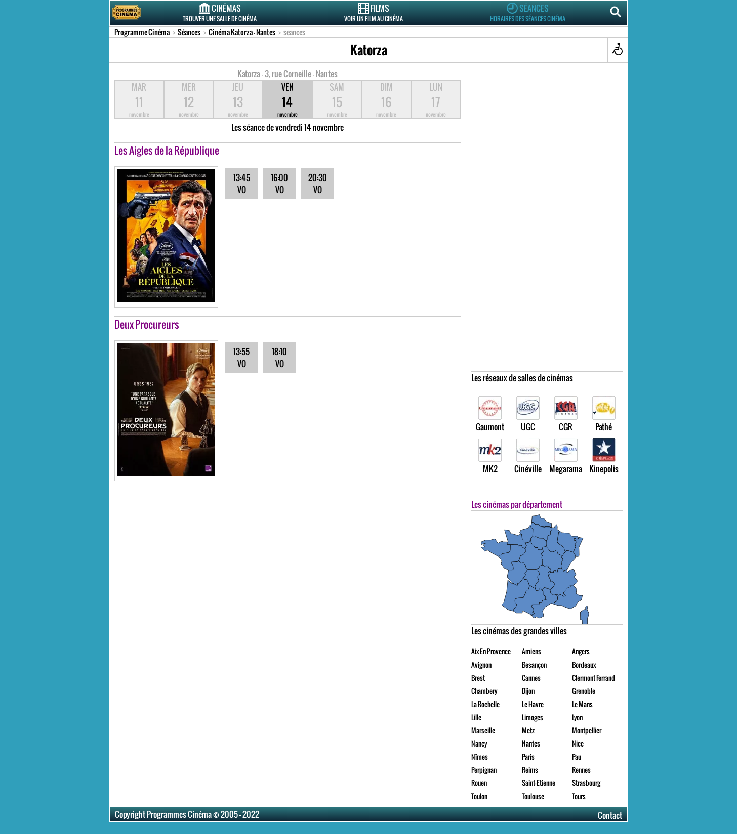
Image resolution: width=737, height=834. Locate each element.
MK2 (490, 456)
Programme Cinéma (142, 32)
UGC (528, 414)
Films (374, 12)
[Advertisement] (547, 219)
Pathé (604, 414)
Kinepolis (604, 456)
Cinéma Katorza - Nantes (242, 32)
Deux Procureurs (146, 324)
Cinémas (220, 12)
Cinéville (528, 456)
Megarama (565, 456)
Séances (527, 12)
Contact (610, 815)
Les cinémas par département (516, 504)
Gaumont (490, 414)
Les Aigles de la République (166, 150)
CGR (566, 414)
